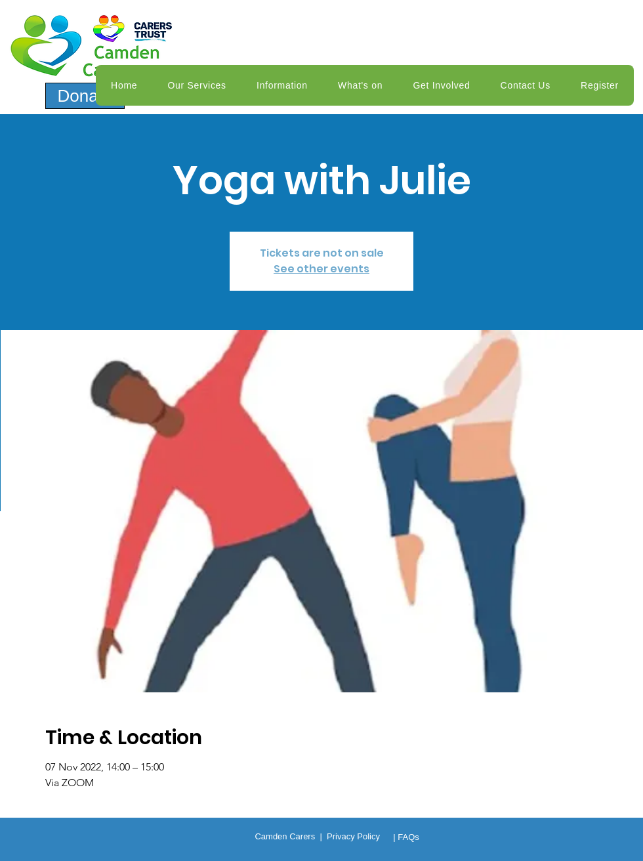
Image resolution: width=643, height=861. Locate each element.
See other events (321, 268)
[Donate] (85, 96)
